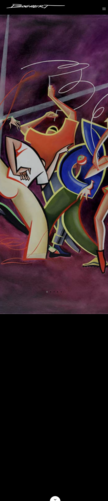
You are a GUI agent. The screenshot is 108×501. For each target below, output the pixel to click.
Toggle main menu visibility (104, 8)
